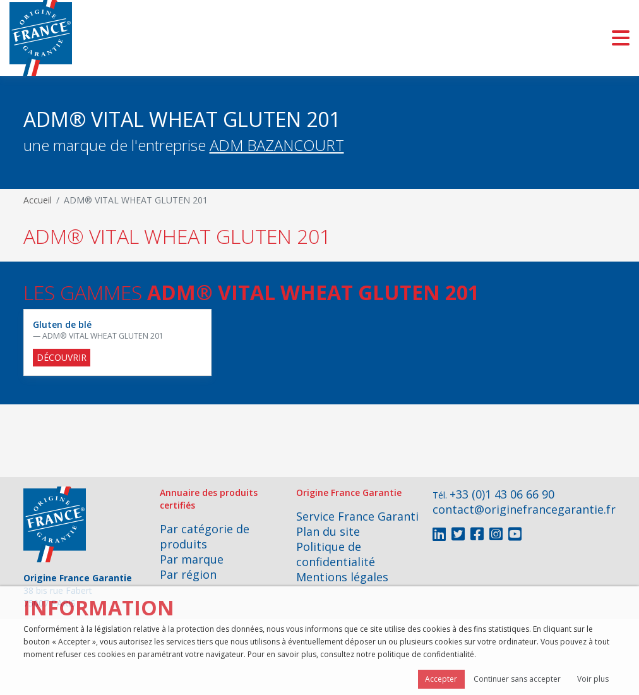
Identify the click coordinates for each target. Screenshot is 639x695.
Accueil (37, 200)
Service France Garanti (357, 516)
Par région (188, 574)
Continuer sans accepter (517, 679)
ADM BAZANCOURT (277, 145)
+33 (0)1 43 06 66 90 (502, 494)
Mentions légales (342, 576)
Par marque (192, 559)
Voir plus (593, 679)
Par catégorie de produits (204, 536)
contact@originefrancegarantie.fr (524, 509)
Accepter (441, 679)
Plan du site (328, 531)
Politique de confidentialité (335, 554)
